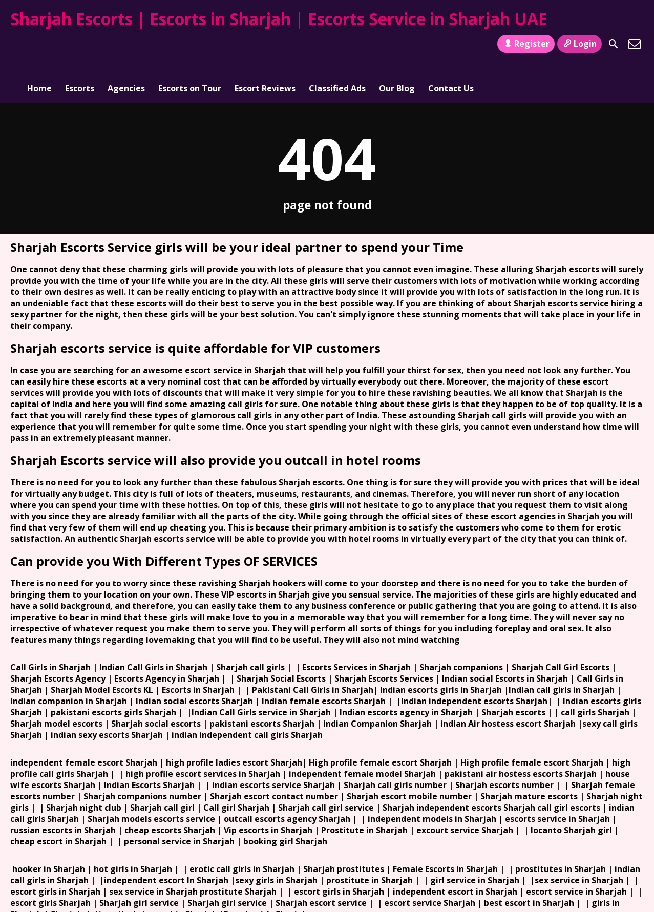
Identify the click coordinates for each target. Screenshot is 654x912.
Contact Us (451, 44)
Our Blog (397, 44)
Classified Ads (337, 44)
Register (525, 43)
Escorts (79, 44)
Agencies (126, 44)
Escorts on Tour (189, 44)
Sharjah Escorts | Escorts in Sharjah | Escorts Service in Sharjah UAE (278, 19)
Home (39, 44)
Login (579, 43)
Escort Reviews (265, 44)
